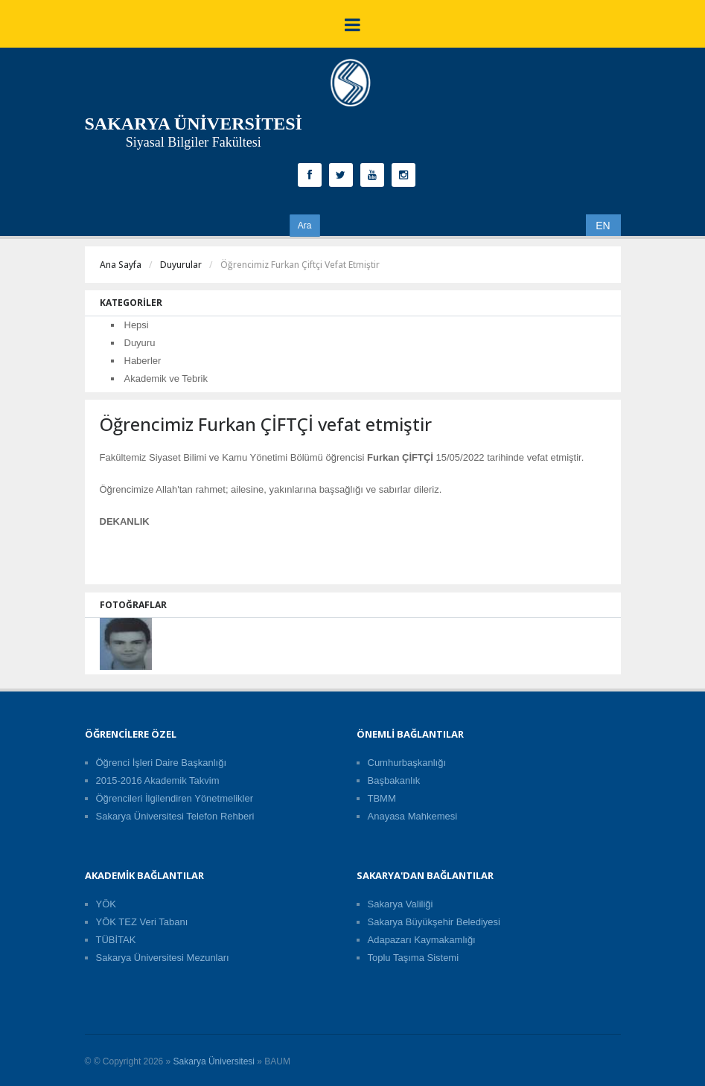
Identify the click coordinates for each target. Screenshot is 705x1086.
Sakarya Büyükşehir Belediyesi (434, 921)
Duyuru (140, 342)
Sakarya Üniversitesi (214, 1061)
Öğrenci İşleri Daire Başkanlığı (161, 762)
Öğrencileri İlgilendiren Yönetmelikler (174, 798)
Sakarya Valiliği (400, 904)
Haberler (143, 360)
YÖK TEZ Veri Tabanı (142, 921)
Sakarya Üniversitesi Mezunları (162, 957)
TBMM (382, 798)
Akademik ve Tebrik (166, 378)
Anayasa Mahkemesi (413, 816)
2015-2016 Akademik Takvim (158, 780)
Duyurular (181, 264)
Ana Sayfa (120, 264)
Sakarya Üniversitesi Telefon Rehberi (175, 816)
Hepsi (136, 324)
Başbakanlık (394, 780)
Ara (305, 225)
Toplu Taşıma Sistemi (413, 957)
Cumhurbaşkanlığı (407, 762)
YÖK (106, 904)
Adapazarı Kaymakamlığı (422, 939)
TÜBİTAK (116, 939)
